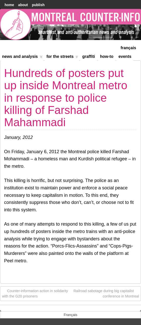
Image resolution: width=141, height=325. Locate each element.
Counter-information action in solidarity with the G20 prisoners (35, 293)
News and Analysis (22, 57)
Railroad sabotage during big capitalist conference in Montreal (106, 293)
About (23, 5)
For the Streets (62, 57)
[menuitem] (128, 47)
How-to (106, 56)
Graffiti (88, 56)
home (9, 5)
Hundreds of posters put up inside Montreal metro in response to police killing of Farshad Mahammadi (65, 98)
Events (124, 56)
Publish (38, 5)
